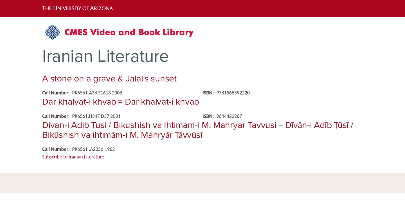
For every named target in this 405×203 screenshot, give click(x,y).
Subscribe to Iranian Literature (73, 157)
